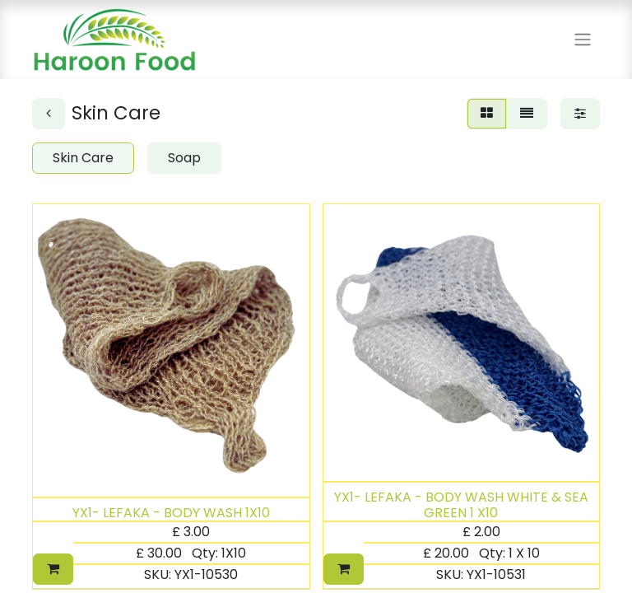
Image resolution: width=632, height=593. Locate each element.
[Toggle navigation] (582, 40)
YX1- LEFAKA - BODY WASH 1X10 (171, 512)
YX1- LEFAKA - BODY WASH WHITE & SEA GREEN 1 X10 (461, 505)
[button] (53, 569)
